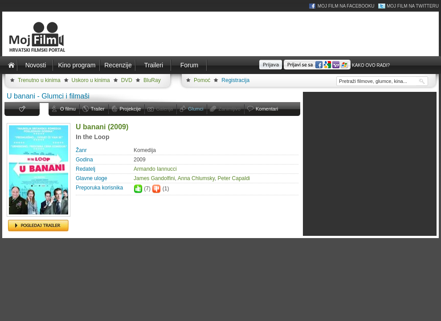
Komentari (267, 108)
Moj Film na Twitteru (413, 6)
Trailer (98, 108)
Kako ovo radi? (371, 65)
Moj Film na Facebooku (346, 6)
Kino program (76, 65)
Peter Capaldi (234, 178)
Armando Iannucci (155, 169)
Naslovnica (11, 65)
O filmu (68, 108)
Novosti (35, 65)
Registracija (235, 80)
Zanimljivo (229, 108)
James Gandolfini (154, 178)
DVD (126, 80)
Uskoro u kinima (91, 80)
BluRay (152, 80)
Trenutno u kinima (39, 80)
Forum (189, 65)
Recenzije (117, 65)
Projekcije (130, 108)
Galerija (164, 108)
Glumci (195, 108)
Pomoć (202, 80)
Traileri (153, 65)
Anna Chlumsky (196, 178)
